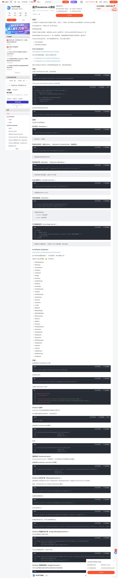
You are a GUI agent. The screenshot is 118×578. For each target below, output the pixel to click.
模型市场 (32, 1)
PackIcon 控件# (13, 131)
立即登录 (69, 15)
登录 (81, 2)
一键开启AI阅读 (17, 102)
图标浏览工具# (12, 146)
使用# (10, 122)
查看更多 (17, 72)
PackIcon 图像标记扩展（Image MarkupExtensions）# (19, 140)
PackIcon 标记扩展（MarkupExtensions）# (19, 137)
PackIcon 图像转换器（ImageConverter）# (19, 143)
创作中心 (105, 2)
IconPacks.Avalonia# (12, 125)
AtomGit (24, 1)
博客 (11, 2)
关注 (46, 575)
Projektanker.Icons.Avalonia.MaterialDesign (47, 61)
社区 (19, 2)
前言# (8, 113)
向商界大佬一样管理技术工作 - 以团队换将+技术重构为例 (19, 85)
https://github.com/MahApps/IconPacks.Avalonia (46, 252)
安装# (10, 119)
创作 (113, 2)
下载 (15, 2)
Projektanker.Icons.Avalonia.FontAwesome (47, 58)
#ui (39, 14)
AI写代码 (98, 75)
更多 (39, 2)
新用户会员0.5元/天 (92, 2)
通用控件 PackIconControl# (16, 134)
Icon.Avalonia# (10, 116)
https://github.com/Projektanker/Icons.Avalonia (45, 51)
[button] (6, 28)
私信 (23, 20)
